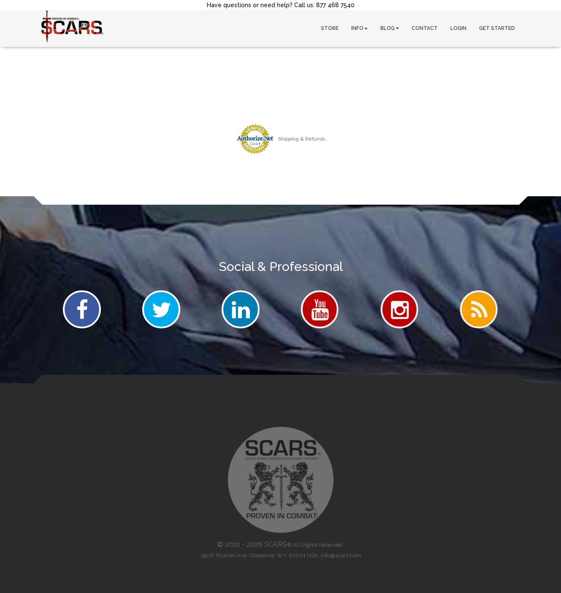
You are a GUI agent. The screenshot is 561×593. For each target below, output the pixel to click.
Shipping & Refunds (301, 139)
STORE (330, 28)
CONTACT (425, 28)
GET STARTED (497, 28)
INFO (359, 28)
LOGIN (458, 28)
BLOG (389, 28)
